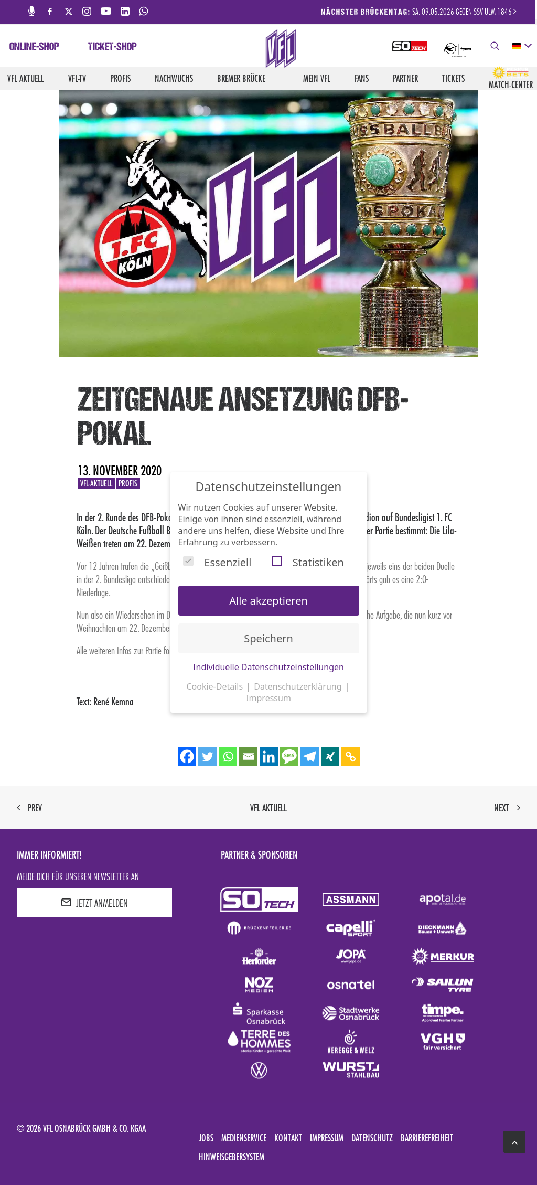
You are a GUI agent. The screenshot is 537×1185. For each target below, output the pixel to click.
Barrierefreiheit (427, 1138)
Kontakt (288, 1138)
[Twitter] (207, 756)
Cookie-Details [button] (215, 686)
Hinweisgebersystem (231, 1156)
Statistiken (308, 562)
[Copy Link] (350, 756)
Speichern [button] (268, 638)
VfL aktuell (25, 78)
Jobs (206, 1138)
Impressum (326, 1138)
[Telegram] (309, 756)
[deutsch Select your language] (521, 46)
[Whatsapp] (228, 756)
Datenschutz (372, 1138)
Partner (405, 78)
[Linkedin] (269, 756)
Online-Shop (34, 48)
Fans (362, 78)
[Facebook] (187, 756)
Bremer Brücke (241, 78)
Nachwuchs (174, 78)
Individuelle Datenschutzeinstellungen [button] (268, 667)
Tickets (453, 78)
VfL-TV (77, 78)
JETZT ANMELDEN (94, 902)
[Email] (248, 756)
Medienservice (243, 1138)
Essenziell (217, 562)
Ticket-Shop (112, 48)
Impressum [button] (268, 698)
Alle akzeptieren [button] (268, 601)
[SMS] (289, 756)
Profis (120, 78)
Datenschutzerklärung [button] (298, 686)
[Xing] (330, 756)
